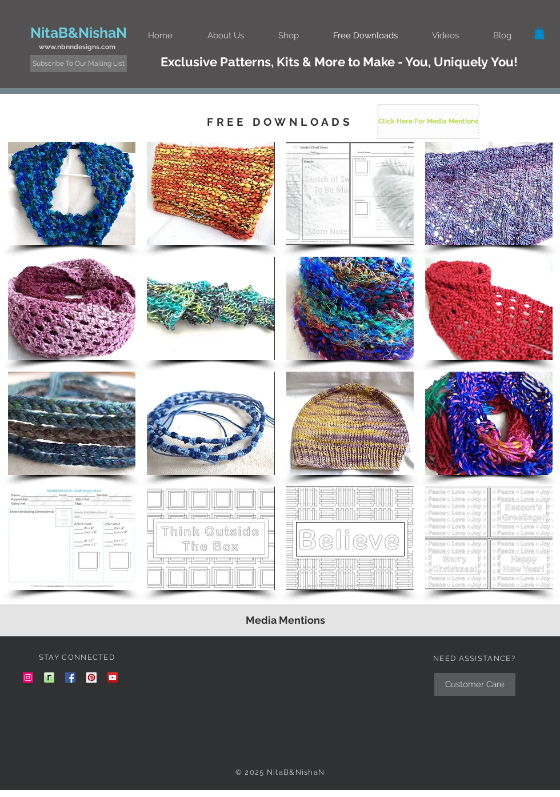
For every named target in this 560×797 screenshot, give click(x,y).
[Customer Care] (474, 684)
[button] (225, 35)
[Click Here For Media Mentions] (428, 121)
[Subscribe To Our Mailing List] (78, 63)
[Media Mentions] (285, 620)
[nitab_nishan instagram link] (28, 677)
